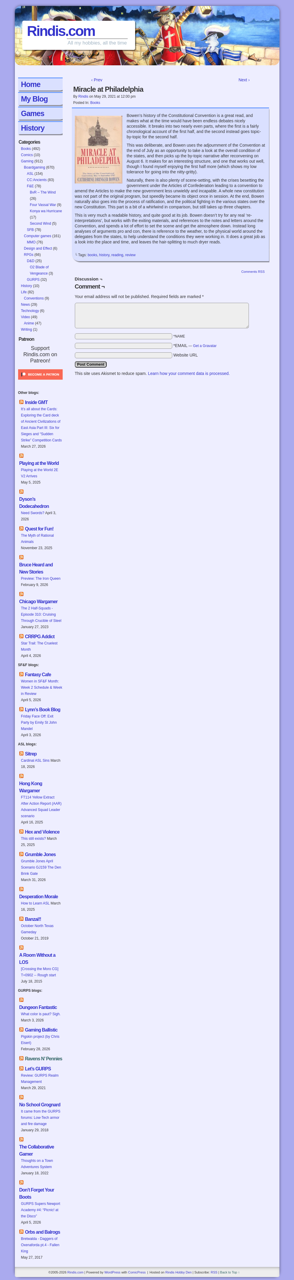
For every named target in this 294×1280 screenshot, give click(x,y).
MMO (31, 242)
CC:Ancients (37, 180)
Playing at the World (39, 463)
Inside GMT (36, 402)
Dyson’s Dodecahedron (34, 503)
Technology (30, 311)
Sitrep (31, 753)
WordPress (112, 1272)
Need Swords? (33, 513)
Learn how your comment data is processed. (189, 373)
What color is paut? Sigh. (41, 1014)
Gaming (27, 161)
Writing (26, 329)
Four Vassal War (43, 205)
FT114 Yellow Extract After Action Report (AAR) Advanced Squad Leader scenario (41, 806)
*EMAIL (195, 345)
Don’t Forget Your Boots (36, 1193)
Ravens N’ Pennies (43, 1058)
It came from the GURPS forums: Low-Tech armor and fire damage (41, 1117)
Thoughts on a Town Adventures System (37, 1164)
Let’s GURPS (38, 1068)
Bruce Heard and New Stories (36, 568)
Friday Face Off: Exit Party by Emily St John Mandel (39, 722)
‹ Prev (96, 79)
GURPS (33, 280)
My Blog (34, 99)
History (33, 128)
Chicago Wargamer (38, 601)
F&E (30, 186)
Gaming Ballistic (41, 1029)
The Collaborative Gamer (36, 1150)
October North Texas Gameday (37, 929)
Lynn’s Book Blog (42, 709)
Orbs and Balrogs (42, 1232)
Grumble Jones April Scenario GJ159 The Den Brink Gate (41, 867)
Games (32, 113)
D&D (30, 261)
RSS (214, 1272)
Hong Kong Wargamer (30, 787)
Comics (27, 155)
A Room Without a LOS (37, 959)
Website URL (185, 355)
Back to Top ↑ (230, 1272)
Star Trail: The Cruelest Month (39, 646)
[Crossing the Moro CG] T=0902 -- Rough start (40, 972)
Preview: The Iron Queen (41, 578)
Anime (29, 323)
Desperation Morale (38, 896)
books (92, 255)
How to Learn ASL (35, 903)
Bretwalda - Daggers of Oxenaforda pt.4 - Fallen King (40, 1245)
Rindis (83, 96)
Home (30, 84)
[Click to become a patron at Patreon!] (40, 381)
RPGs (29, 255)
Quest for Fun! (39, 528)
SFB (30, 230)
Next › (243, 79)
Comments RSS (253, 271)
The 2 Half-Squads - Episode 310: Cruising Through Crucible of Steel (41, 614)
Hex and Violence (42, 831)
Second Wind (40, 223)
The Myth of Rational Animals (37, 538)
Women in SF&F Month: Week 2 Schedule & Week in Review (41, 687)
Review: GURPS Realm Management (40, 1078)
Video (25, 317)
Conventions (34, 298)
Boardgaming (34, 167)
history (104, 255)
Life (24, 292)
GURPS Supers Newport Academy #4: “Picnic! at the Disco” (40, 1210)
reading (117, 255)
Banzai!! (33, 919)
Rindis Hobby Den (178, 1272)
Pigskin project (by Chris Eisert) (40, 1040)
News (25, 304)
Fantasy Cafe (38, 674)
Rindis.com (61, 31)
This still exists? (33, 839)
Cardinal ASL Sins (35, 760)
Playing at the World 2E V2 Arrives (39, 473)
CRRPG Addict (39, 636)
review (130, 255)
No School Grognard (39, 1104)
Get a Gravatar (204, 346)
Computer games (37, 236)
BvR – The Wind (43, 192)
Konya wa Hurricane (46, 211)
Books (26, 149)
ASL (30, 174)
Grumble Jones (40, 854)
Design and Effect (38, 248)
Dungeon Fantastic (38, 1007)
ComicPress (137, 1272)
